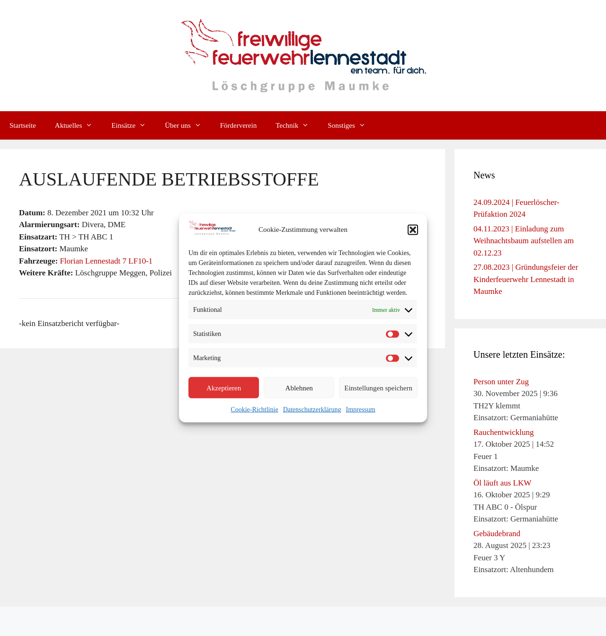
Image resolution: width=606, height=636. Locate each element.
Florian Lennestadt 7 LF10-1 (106, 260)
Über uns (188, 125)
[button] (413, 229)
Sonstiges (351, 125)
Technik (297, 125)
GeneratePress (379, 621)
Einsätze (133, 125)
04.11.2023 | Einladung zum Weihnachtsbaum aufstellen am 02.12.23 (523, 240)
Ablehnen (299, 387)
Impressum (360, 409)
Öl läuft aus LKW (502, 482)
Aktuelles (78, 125)
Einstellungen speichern (378, 387)
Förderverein (238, 125)
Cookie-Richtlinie (254, 409)
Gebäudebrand (496, 533)
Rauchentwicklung (503, 432)
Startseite (22, 125)
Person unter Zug (501, 381)
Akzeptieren (223, 387)
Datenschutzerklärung (312, 409)
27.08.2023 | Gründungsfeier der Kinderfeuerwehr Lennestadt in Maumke (525, 279)
